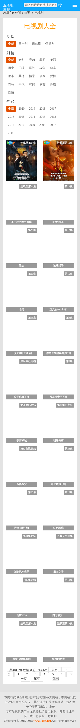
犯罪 (53, 59)
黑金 (21, 265)
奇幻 (22, 59)
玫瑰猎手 (58, 265)
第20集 (32, 230)
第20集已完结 (28, 404)
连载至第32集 (28, 623)
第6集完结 (30, 579)
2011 (11, 125)
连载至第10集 (65, 142)
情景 (32, 76)
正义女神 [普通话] (22, 353)
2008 (42, 125)
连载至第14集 (28, 142)
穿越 (32, 59)
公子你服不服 (21, 396)
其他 (22, 76)
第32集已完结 (28, 448)
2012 (53, 116)
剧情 (11, 92)
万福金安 (21, 484)
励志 (53, 68)
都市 (11, 76)
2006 (11, 133)
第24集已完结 (28, 361)
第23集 (69, 448)
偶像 (42, 76)
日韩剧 (36, 43)
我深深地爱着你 (22, 659)
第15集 (69, 273)
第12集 (69, 230)
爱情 (53, 76)
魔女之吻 (58, 571)
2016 (11, 116)
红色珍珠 (58, 527)
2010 (21, 125)
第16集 (69, 186)
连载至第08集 (65, 535)
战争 (42, 68)
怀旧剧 (49, 43)
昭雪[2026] (58, 221)
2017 (53, 108)
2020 (22, 108)
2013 (42, 116)
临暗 (21, 309)
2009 (32, 125)
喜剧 (53, 84)
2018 (42, 108)
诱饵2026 (21, 615)
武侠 (32, 84)
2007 (53, 125)
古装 (11, 84)
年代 (22, 84)
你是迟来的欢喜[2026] (58, 353)
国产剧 (23, 43)
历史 (11, 68)
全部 (11, 43)
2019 (32, 108)
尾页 (37, 678)
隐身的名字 (58, 659)
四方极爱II (58, 615)
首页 (27, 12)
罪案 (42, 59)
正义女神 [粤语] (58, 309)
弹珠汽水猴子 (21, 571)
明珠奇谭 (58, 440)
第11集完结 (29, 535)
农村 (42, 84)
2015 (22, 116)
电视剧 (39, 12)
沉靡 (58, 178)
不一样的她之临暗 (21, 221)
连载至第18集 (65, 623)
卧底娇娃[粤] (21, 527)
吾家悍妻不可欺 (58, 396)
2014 (32, 116)
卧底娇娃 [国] (58, 484)
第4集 (69, 317)
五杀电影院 (8, 7)
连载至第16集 (28, 186)
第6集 (69, 361)
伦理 (22, 68)
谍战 (32, 68)
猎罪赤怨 (21, 178)
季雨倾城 (21, 440)
